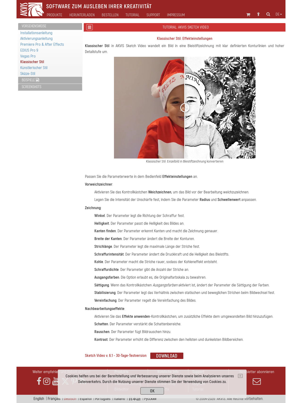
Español (86, 398)
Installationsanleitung (36, 32)
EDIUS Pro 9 (29, 50)
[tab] (50, 26)
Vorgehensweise (34, 26)
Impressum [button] (176, 15)
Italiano (119, 398)
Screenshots (31, 87)
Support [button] (153, 15)
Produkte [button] (54, 15)
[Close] (240, 376)
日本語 (135, 398)
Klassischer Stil (32, 61)
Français (54, 398)
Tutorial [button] (132, 15)
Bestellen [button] (110, 15)
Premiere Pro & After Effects (42, 44)
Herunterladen (82, 15)
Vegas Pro (28, 56)
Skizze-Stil (27, 73)
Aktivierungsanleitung (36, 38)
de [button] (279, 14)
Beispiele (30, 80)
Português (102, 398)
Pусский (150, 398)
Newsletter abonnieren (256, 377)
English (39, 398)
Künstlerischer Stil (33, 67)
